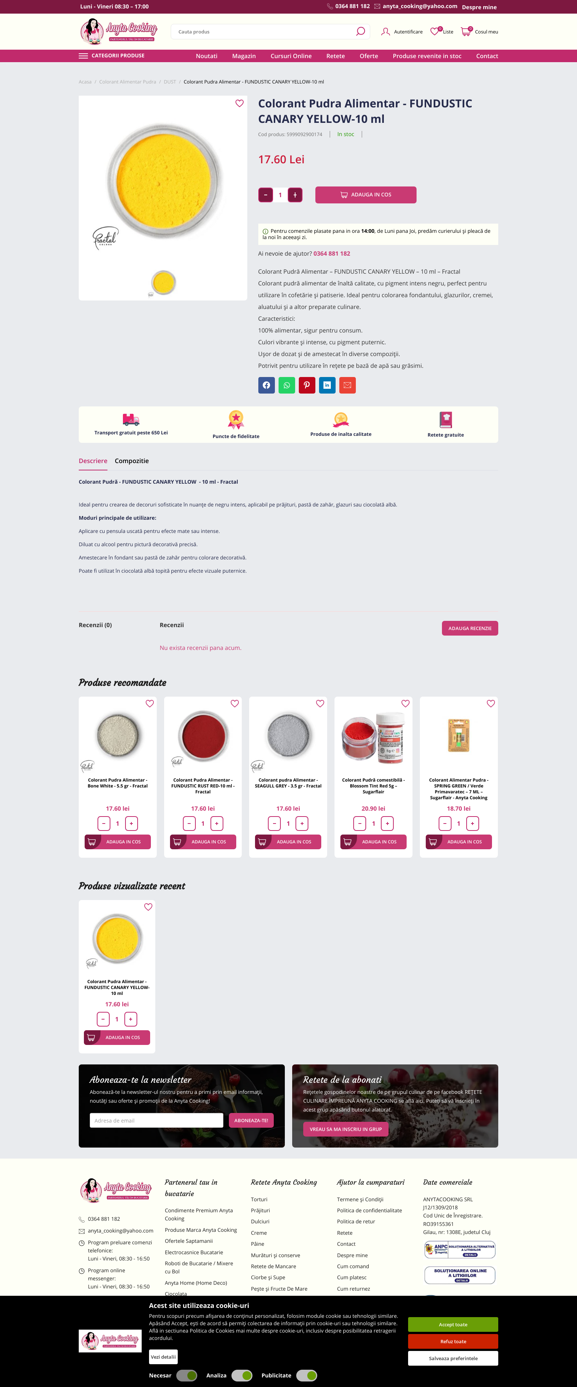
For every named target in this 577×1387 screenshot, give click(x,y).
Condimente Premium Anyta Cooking (199, 1214)
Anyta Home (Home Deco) (196, 1283)
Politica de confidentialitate (369, 1210)
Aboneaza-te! (251, 1120)
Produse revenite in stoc (427, 56)
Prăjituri (260, 1210)
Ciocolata (176, 1294)
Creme (259, 1233)
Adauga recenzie (470, 628)
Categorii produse (118, 55)
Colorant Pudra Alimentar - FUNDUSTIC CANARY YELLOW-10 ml (116, 987)
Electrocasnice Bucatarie (194, 1252)
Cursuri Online (291, 56)
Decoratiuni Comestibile (193, 1344)
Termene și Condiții (360, 1199)
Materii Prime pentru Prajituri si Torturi (200, 1309)
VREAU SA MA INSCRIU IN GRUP (346, 1129)
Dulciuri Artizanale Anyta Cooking (194, 1328)
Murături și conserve (275, 1255)
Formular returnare (360, 1300)
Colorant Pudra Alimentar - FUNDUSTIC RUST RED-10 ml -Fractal (203, 786)
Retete (335, 56)
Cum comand (353, 1266)
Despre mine (352, 1255)
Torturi (259, 1199)
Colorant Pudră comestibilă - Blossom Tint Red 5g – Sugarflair (373, 786)
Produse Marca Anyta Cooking (201, 1230)
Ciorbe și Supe (268, 1277)
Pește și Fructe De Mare (279, 1288)
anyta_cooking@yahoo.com (116, 1230)
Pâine (257, 1244)
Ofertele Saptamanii (189, 1241)
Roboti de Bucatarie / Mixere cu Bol (199, 1267)
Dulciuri (260, 1221)
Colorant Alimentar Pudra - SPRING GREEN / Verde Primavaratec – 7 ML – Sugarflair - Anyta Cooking (458, 789)
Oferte (369, 56)
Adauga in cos (366, 195)
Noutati (206, 56)
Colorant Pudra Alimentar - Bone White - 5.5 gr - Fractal (118, 783)
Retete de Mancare (273, 1266)
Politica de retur (356, 1221)
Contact (487, 56)
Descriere (93, 460)
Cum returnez (353, 1288)
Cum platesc (352, 1277)
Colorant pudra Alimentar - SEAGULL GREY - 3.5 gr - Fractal (288, 783)
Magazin (244, 56)
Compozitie (132, 460)
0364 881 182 (332, 253)
